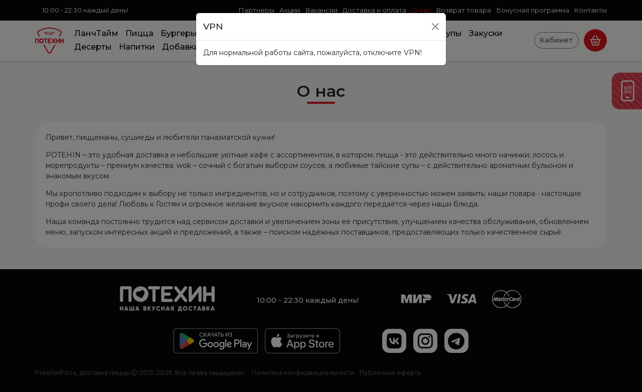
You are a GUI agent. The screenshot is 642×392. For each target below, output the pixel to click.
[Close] (435, 27)
